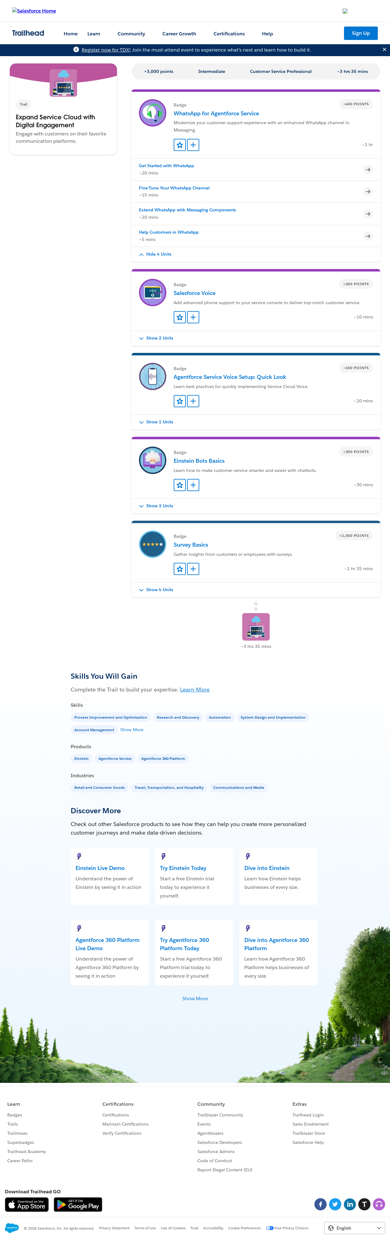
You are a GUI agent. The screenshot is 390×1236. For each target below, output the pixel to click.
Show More (132, 729)
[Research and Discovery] (178, 717)
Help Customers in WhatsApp (169, 232)
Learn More (195, 689)
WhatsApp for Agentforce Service (216, 113)
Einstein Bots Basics (199, 460)
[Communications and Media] (239, 787)
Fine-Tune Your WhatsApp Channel (174, 188)
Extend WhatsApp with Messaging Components (187, 210)
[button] (256, 254)
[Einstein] (82, 758)
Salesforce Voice (194, 292)
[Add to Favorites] (180, 145)
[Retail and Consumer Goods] (100, 787)
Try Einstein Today (183, 867)
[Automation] (220, 717)
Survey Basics (191, 544)
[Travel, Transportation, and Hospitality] (169, 787)
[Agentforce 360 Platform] (164, 758)
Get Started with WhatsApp (166, 165)
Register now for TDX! (106, 50)
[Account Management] (95, 729)
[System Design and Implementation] (273, 717)
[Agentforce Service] (115, 758)
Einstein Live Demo (100, 867)
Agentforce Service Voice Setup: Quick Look (230, 376)
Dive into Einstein (266, 867)
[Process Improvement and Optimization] (111, 717)
